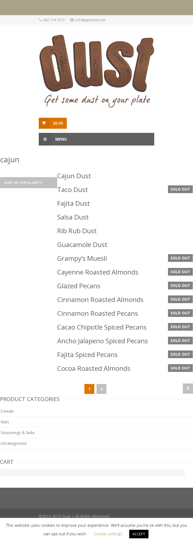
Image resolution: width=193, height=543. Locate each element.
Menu (53, 139)
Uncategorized (13, 443)
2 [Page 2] (101, 388)
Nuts (5, 421)
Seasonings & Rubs (18, 432)
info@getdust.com (90, 19)
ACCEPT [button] (139, 533)
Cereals (7, 411)
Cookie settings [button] (108, 533)
